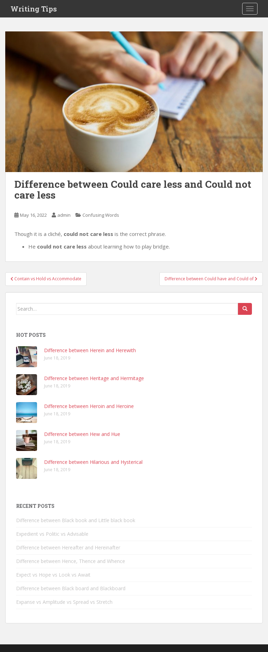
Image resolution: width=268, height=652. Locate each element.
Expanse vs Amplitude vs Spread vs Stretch (64, 602)
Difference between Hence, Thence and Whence (70, 561)
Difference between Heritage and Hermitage (94, 378)
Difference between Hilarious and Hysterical (93, 462)
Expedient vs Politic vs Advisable (52, 534)
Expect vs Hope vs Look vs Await (53, 574)
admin (64, 215)
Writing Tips (33, 8)
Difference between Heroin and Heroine (89, 406)
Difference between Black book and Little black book (75, 520)
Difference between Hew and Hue (82, 434)
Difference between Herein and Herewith (90, 350)
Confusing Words (100, 215)
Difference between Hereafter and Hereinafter (68, 547)
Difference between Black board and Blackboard (70, 588)
